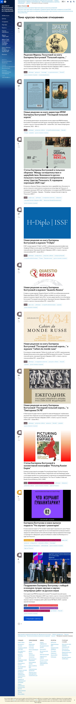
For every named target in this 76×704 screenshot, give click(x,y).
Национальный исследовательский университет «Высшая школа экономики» (34, 634)
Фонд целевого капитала (21, 664)
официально (59, 197)
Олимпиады (31, 647)
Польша (26, 132)
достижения (53, 610)
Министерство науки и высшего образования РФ (66, 646)
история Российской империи (53, 130)
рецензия (31, 132)
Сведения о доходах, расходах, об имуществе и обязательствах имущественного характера (22, 673)
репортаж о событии (40, 130)
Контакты (4, 54)
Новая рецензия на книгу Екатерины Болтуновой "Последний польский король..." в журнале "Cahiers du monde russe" (46, 346)
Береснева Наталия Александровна (6, 72)
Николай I (62, 72)
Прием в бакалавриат (33, 649)
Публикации (53, 657)
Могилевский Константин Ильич (8, 67)
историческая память (53, 72)
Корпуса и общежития (20, 655)
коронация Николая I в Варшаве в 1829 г (33, 200)
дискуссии (37, 72)
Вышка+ (30, 651)
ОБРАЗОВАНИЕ (33, 640)
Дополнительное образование (32, 659)
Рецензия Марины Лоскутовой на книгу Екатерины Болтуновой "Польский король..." (45, 56)
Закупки (19, 658)
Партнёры (4, 24)
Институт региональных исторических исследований (38, 636)
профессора (31, 197)
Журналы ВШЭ (54, 655)
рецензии (26, 364)
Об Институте (5, 15)
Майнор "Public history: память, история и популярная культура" (6, 42)
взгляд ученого (38, 255)
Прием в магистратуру (32, 654)
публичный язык (44, 545)
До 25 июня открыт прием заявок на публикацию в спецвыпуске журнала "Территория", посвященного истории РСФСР (44, 9)
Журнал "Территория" (5, 35)
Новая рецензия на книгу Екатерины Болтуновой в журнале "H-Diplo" (41, 241)
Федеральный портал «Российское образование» (66, 654)
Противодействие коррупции (22, 667)
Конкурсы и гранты (44, 660)
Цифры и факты (21, 642)
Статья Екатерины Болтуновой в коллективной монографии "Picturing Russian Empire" (45, 466)
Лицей (30, 642)
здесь (14, 699)
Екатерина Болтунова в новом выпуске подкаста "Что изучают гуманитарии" (42, 524)
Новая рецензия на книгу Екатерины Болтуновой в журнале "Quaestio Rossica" (44, 288)
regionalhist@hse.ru (6, 77)
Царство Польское (54, 485)
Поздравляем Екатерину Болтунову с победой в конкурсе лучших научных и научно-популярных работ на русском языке (46, 588)
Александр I (44, 72)
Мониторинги (43, 649)
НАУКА (42, 640)
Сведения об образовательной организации (21, 681)
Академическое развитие (43, 657)
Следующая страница (33, 619)
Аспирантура (31, 657)
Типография (53, 651)
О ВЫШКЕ (20, 640)
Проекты (4, 27)
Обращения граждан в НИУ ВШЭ (22, 660)
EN (64, 1)
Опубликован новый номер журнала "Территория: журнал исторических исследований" (37, 7)
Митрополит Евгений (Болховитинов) (52, 200)
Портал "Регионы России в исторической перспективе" (6, 49)
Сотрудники (5, 21)
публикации (31, 72)
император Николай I (59, 255)
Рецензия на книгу (48, 258)
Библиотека (53, 642)
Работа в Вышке (21, 694)
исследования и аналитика (48, 197)
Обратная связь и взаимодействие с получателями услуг (33, 674)
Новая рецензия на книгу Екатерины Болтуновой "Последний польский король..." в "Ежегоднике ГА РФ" (46, 408)
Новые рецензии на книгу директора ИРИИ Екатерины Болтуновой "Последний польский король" (46, 115)
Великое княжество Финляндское (32, 545)
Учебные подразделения (57, 634)
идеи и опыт (31, 304)
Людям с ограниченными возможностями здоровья (21, 686)
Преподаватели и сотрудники (21, 651)
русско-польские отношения (30, 74)
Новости (53, 636)
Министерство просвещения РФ (66, 649)
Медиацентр (53, 653)
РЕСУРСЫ (53, 640)
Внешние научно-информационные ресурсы (44, 663)
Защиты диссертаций (44, 654)
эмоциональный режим (44, 74)
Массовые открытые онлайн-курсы (66, 658)
